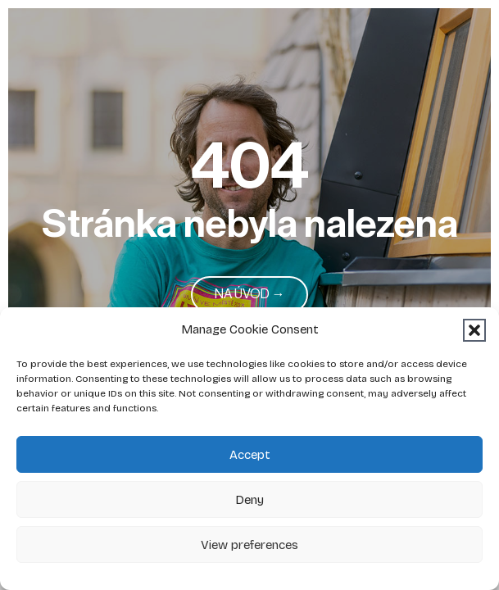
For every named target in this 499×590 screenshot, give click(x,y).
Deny (249, 499)
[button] (474, 330)
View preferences (249, 545)
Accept (249, 454)
